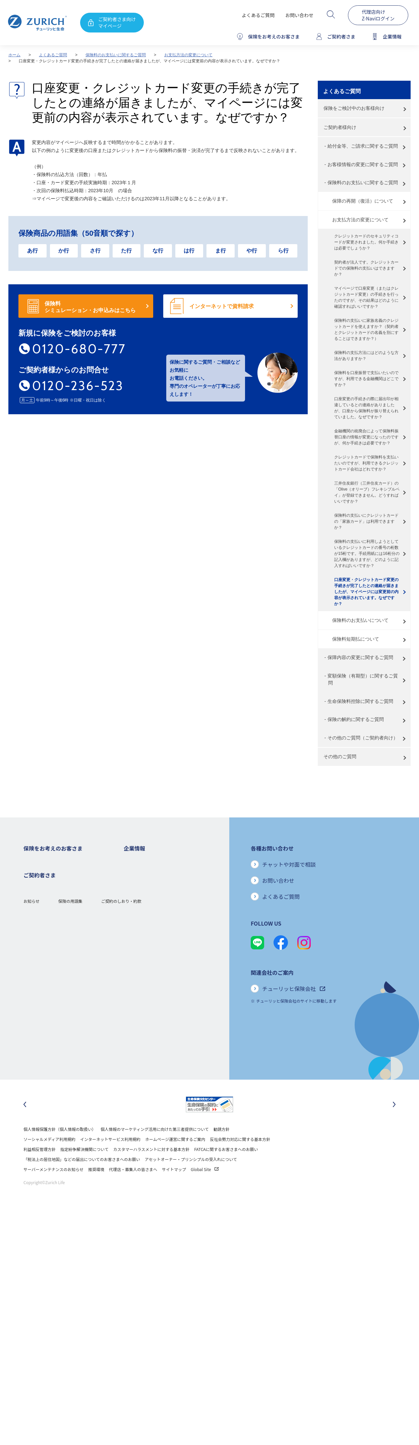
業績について (136, 891)
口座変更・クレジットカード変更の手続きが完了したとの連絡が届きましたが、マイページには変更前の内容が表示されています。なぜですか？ (366, 591)
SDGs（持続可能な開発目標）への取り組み (163, 982)
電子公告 (132, 912)
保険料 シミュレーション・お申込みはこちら (90, 307)
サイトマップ (174, 1187)
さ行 (95, 251)
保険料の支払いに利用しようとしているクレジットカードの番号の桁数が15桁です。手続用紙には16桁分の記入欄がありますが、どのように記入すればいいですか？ (367, 553)
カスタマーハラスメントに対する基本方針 (151, 1167)
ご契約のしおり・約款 (121, 1068)
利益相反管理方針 (39, 1167)
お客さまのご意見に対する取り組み (156, 952)
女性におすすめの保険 (43, 932)
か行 (63, 251)
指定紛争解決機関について (84, 1167)
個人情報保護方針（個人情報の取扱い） (59, 1147)
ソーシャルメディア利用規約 (49, 1157)
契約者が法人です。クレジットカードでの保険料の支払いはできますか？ (366, 268)
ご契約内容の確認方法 (43, 1032)
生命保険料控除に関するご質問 (360, 701)
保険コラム (33, 952)
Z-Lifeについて (36, 1042)
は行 (189, 251)
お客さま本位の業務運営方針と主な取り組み (164, 942)
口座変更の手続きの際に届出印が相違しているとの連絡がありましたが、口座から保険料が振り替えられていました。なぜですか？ (366, 407)
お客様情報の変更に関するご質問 (362, 164)
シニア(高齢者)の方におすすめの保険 (57, 942)
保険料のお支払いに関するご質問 (115, 55)
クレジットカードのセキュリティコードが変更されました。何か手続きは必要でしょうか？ (366, 242)
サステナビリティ (140, 972)
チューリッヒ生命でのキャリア (152, 1012)
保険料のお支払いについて (360, 620)
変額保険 (31, 922)
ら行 (283, 251)
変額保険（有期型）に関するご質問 (362, 679)
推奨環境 (96, 1187)
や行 (251, 251)
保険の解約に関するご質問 (355, 719)
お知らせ (31, 1068)
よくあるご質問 (258, 15)
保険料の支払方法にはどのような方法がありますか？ (366, 355)
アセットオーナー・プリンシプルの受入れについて (191, 1177)
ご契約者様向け (339, 127)
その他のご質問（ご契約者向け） (362, 737)
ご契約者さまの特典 (41, 962)
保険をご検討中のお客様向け (353, 108)
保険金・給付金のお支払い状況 (152, 962)
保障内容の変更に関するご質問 (360, 657)
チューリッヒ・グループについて (154, 932)
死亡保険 (31, 871)
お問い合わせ (299, 15)
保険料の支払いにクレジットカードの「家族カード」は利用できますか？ (366, 521)
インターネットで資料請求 (221, 306)
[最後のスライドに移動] (24, 1122)
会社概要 (132, 871)
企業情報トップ (138, 861)
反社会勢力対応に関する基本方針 (240, 1157)
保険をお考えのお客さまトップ (51, 861)
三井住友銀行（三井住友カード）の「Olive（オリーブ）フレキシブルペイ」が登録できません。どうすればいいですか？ (367, 492)
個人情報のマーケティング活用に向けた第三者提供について (155, 1147)
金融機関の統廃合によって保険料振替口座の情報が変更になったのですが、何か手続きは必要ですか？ (366, 437)
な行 (158, 251)
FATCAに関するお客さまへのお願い (226, 1167)
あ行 (32, 251)
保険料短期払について (355, 639)
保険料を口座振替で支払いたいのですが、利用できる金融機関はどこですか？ (366, 378)
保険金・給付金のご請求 (45, 1012)
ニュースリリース (140, 922)
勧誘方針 (222, 1147)
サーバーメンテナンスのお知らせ (53, 1187)
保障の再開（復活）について (362, 201)
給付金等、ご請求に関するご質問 (362, 146)
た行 (126, 251)
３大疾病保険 (35, 902)
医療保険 (31, 891)
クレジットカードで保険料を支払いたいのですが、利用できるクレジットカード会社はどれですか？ (366, 463)
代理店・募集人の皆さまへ (133, 1187)
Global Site (205, 1187)
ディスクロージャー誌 (143, 902)
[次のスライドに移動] (394, 1122)
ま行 (220, 251)
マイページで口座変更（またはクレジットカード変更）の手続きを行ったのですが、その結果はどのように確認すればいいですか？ (366, 297)
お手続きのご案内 (39, 1022)
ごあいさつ (134, 881)
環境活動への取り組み (144, 1002)
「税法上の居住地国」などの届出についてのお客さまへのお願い (81, 1177)
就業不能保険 (35, 912)
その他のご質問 (339, 756)
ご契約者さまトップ (41, 1002)
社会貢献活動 (136, 992)
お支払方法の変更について (188, 55)
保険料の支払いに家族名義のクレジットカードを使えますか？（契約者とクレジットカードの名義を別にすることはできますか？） (366, 329)
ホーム (14, 55)
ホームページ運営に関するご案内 (175, 1157)
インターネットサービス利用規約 (110, 1157)
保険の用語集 (70, 1068)
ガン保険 (31, 881)
